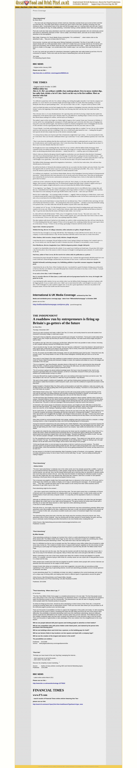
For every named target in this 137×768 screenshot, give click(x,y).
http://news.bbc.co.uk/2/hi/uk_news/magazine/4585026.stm (50, 73)
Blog (35, 7)
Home (17, 7)
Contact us (57, 7)
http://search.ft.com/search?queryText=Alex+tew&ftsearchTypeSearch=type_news (58, 704)
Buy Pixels (24, 7)
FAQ (30, 7)
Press (41, 7)
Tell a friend (48, 7)
